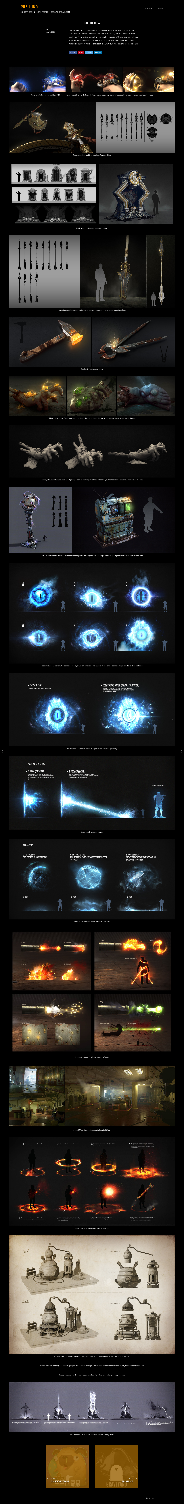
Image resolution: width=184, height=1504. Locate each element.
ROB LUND (29, 7)
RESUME (161, 8)
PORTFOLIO (148, 8)
